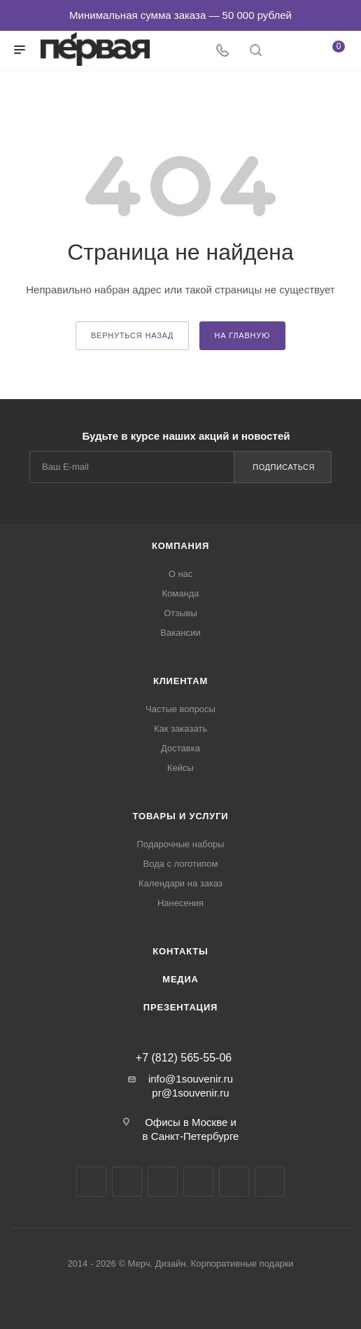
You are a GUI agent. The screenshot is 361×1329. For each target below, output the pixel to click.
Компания (180, 546)
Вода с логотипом (180, 863)
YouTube (163, 1182)
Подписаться (284, 467)
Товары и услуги (181, 816)
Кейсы (180, 768)
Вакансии (180, 632)
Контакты (180, 951)
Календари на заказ (180, 883)
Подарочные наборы (180, 844)
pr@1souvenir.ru (190, 1093)
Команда (180, 593)
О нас (181, 574)
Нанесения (180, 903)
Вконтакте (91, 1182)
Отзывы (180, 613)
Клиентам (180, 681)
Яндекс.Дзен (234, 1182)
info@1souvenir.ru (190, 1079)
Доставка (180, 748)
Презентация (180, 1007)
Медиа (180, 979)
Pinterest (270, 1182)
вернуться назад (132, 335)
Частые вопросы (180, 709)
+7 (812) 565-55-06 (184, 1058)
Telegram (127, 1182)
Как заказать (180, 728)
